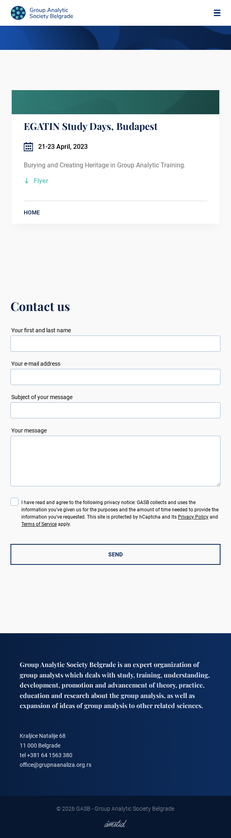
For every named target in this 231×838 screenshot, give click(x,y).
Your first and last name (41, 330)
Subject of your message (41, 397)
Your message (29, 430)
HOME (32, 212)
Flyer (41, 181)
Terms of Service (39, 524)
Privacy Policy (193, 517)
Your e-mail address (35, 363)
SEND (115, 554)
